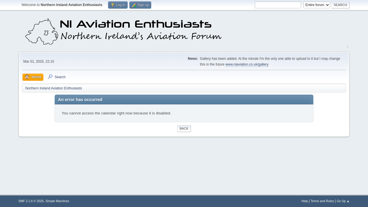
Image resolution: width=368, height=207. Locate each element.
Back (184, 128)
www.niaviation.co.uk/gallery (247, 64)
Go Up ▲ (343, 201)
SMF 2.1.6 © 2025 (31, 201)
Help (305, 201)
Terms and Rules (322, 201)
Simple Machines (57, 201)
